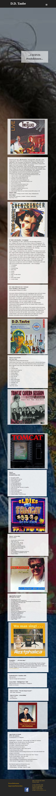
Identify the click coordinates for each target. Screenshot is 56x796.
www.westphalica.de (14, 668)
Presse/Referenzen (13, 783)
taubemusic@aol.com (41, 790)
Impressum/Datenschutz (15, 786)
